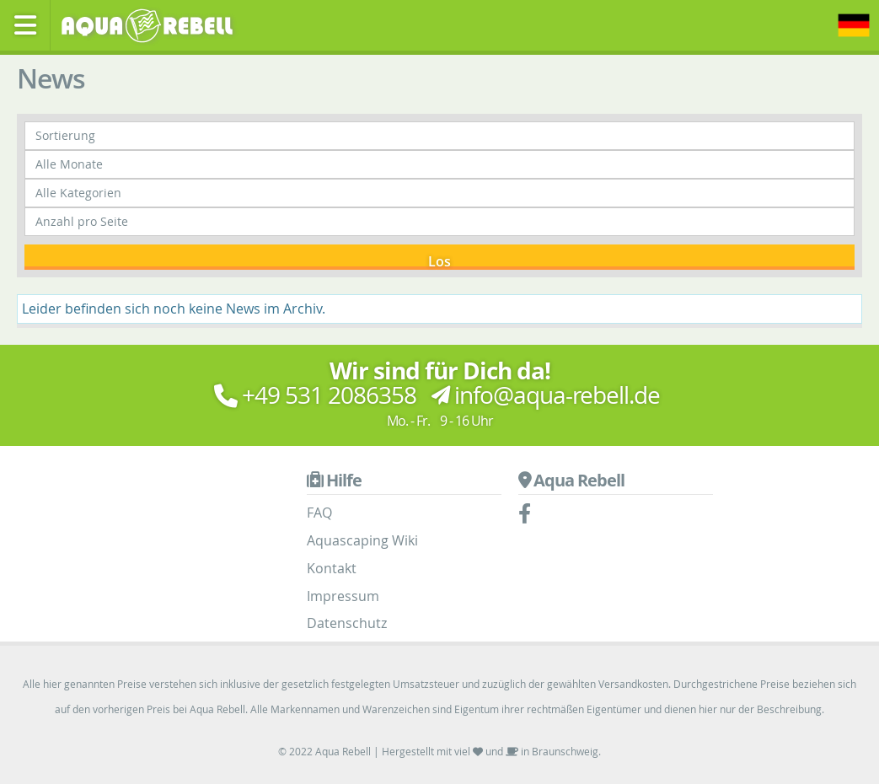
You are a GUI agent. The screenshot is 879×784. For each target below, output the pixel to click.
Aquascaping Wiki (362, 540)
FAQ (319, 512)
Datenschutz (347, 623)
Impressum (343, 596)
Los (439, 261)
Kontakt (331, 568)
